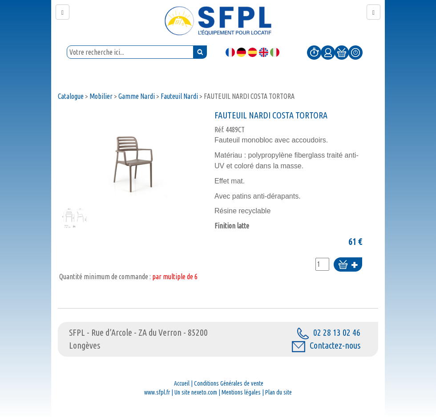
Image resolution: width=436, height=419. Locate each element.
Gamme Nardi (136, 96)
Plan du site (278, 392)
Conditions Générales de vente (228, 383)
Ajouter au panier (348, 265)
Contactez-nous (326, 345)
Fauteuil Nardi (179, 96)
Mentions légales (241, 392)
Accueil (182, 383)
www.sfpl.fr (157, 392)
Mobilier (101, 96)
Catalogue (71, 96)
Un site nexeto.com (195, 392)
